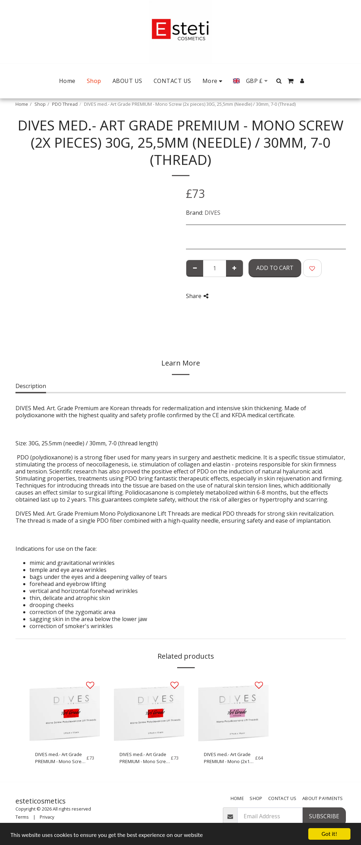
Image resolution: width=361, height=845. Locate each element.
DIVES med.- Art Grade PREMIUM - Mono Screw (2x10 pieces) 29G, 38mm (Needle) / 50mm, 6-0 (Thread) (60, 758)
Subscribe (324, 816)
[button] (279, 81)
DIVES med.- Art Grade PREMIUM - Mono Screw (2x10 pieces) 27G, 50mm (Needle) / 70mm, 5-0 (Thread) (144, 758)
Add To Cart (275, 268)
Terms (22, 817)
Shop (40, 104)
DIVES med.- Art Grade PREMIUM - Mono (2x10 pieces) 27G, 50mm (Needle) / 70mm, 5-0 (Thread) (228, 758)
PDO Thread (65, 104)
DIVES (212, 213)
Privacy (47, 817)
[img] (65, 710)
